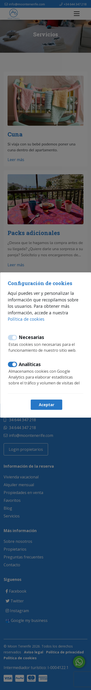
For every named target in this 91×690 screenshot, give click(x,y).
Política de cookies (26, 319)
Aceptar (46, 404)
